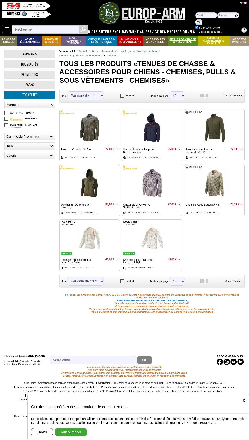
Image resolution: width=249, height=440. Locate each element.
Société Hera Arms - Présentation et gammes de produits (46, 387)
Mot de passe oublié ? (210, 32)
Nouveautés (29, 64)
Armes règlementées (29, 41)
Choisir (42, 432)
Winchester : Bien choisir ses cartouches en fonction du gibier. (131, 383)
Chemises (112, 55)
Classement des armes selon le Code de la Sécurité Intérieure (152, 300)
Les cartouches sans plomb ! (158, 387)
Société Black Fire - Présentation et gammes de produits (109, 387)
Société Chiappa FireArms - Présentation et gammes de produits (59, 391)
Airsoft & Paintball (239, 41)
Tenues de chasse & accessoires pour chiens (130, 51)
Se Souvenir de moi (209, 27)
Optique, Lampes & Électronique (101, 41)
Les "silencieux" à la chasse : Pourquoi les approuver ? (196, 383)
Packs (30, 84)
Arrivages (30, 54)
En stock (130, 95)
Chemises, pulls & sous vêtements (80, 55)
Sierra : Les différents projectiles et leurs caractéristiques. (194, 391)
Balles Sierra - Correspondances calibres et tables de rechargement (58, 383)
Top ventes (29, 95)
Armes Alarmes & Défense (73, 41)
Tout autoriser (70, 432)
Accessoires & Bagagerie (155, 41)
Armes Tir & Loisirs (51, 41)
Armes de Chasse (8, 41)
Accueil (83, 51)
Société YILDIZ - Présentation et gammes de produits (205, 387)
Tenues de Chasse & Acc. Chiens (183, 41)
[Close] (244, 400)
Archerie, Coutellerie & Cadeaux (213, 41)
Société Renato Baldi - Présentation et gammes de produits (128, 391)
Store (94, 51)
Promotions (29, 74)
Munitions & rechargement (130, 41)
